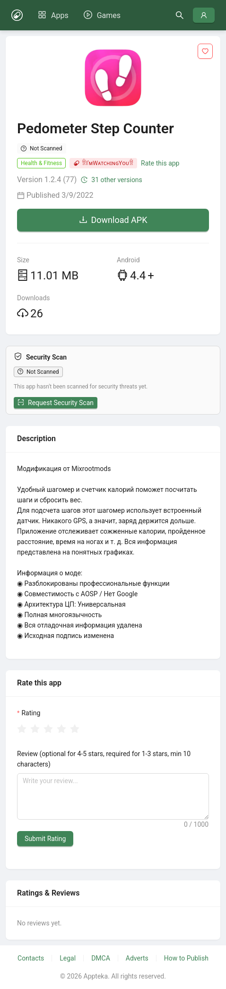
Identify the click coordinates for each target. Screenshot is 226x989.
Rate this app (160, 163)
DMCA (100, 958)
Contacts (30, 958)
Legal (68, 958)
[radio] (21, 729)
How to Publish (186, 958)
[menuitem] (53, 15)
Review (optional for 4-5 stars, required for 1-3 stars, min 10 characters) (104, 759)
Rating (30, 713)
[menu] (79, 15)
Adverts (137, 958)
